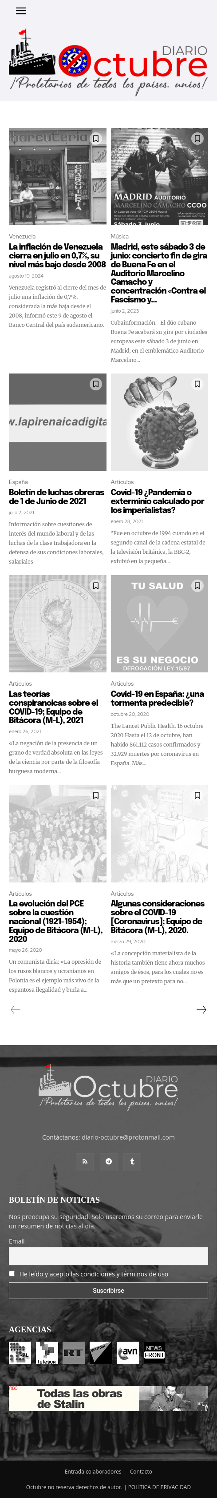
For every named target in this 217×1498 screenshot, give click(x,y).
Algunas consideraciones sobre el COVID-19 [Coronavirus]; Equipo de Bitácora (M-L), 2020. (158, 917)
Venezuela (22, 236)
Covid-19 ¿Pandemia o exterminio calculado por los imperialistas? (158, 502)
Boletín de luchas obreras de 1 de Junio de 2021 (56, 497)
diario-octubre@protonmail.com (128, 1137)
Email (17, 1241)
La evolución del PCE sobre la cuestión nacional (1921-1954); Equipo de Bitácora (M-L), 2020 (56, 921)
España (18, 482)
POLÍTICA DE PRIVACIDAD (159, 1487)
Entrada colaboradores (93, 1471)
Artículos (122, 482)
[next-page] (201, 1010)
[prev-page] (16, 1010)
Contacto (141, 1471)
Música (120, 236)
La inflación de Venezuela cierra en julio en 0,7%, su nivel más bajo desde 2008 (57, 256)
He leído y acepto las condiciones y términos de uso (94, 1274)
